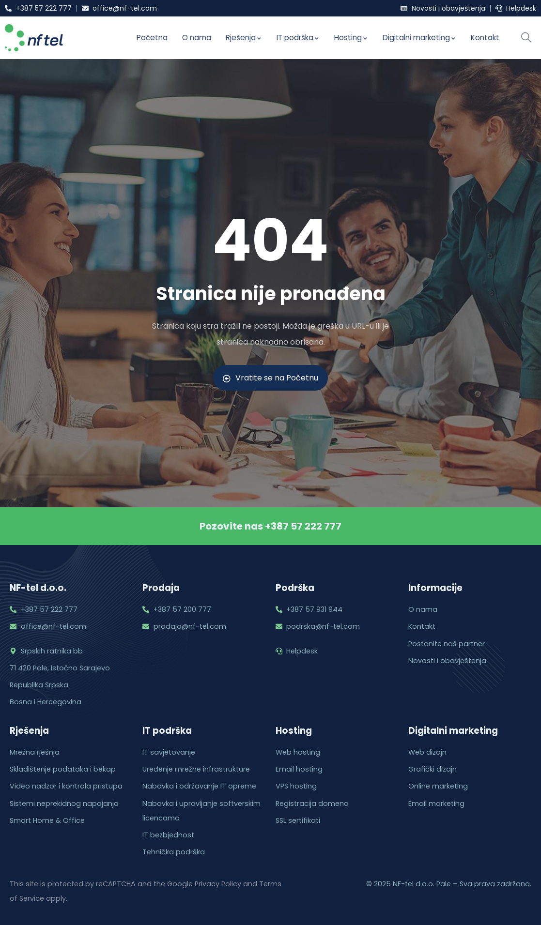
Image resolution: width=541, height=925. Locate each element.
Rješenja (244, 37)
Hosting (351, 37)
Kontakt (485, 37)
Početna (152, 37)
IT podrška (298, 37)
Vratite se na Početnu (270, 377)
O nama (196, 37)
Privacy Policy (218, 884)
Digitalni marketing (419, 37)
